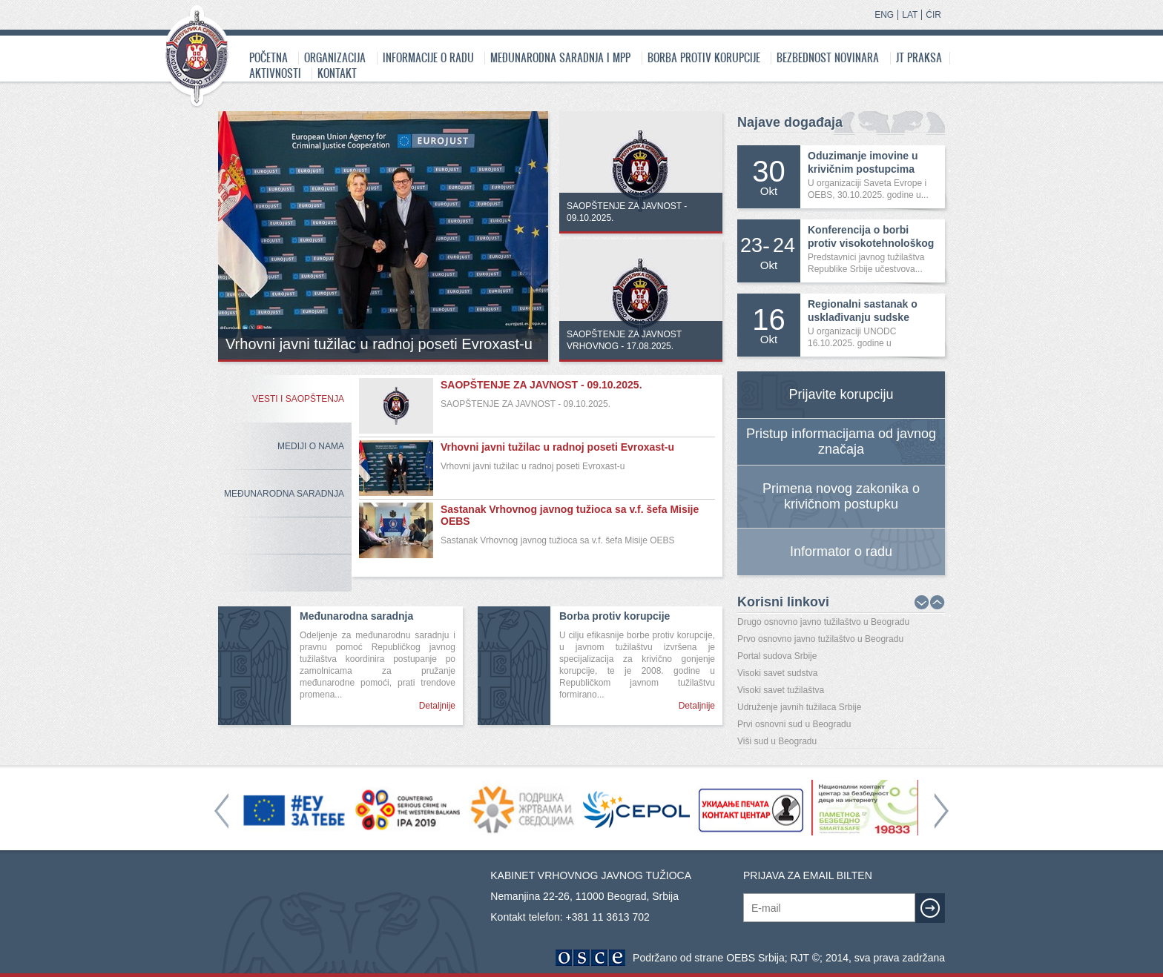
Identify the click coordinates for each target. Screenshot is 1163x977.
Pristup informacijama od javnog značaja (841, 441)
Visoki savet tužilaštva (780, 690)
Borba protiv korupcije (704, 57)
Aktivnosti (275, 73)
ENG (884, 15)
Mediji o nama (310, 446)
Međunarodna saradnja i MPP (560, 57)
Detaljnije (437, 706)
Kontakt (337, 73)
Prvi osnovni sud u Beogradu (794, 724)
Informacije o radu (428, 57)
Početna (268, 57)
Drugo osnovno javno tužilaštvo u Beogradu (823, 622)
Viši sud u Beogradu (777, 741)
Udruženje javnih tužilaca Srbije (799, 707)
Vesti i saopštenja (298, 399)
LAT (909, 15)
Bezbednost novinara (828, 57)
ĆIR (933, 15)
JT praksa (919, 57)
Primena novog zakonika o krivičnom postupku (841, 496)
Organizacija (335, 57)
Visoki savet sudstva (777, 673)
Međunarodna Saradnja (284, 493)
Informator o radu (841, 551)
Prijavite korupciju (840, 394)
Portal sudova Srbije (777, 656)
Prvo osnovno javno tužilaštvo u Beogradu (820, 639)
